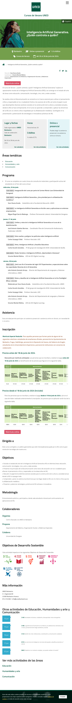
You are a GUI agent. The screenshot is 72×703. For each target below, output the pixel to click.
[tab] (36, 9)
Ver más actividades (40, 147)
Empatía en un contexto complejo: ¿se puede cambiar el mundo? (39, 650)
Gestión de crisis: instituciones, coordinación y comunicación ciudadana (41, 634)
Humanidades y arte (12, 164)
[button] (59, 70)
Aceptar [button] (63, 696)
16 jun (6, 635)
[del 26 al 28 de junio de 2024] (45, 56)
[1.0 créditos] (54, 51)
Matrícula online (12, 83)
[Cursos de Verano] (21, 56)
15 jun (6, 618)
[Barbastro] (17, 51)
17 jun (6, 643)
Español (68, 21)
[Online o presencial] (35, 51)
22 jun (6, 651)
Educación (9, 161)
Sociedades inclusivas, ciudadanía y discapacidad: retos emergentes (40, 617)
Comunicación (10, 167)
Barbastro (8, 135)
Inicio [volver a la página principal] (3, 64)
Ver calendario (18, 147)
